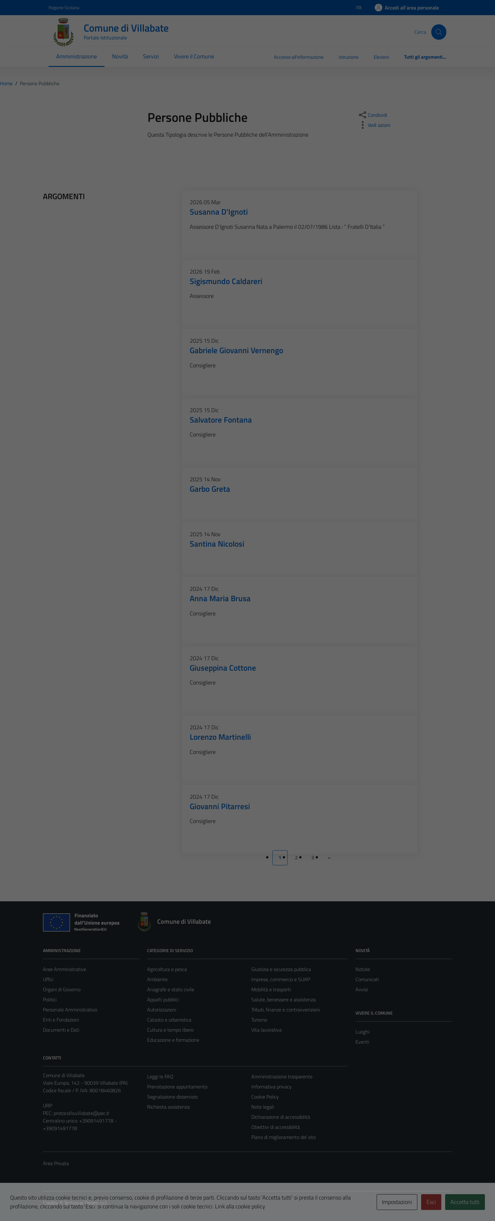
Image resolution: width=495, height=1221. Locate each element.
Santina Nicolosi (217, 543)
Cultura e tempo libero (170, 1030)
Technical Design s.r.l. (86, 1202)
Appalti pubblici (163, 999)
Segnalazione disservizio (172, 1096)
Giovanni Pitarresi (220, 806)
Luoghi (362, 1031)
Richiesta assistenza (168, 1107)
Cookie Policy (265, 1096)
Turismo (259, 1019)
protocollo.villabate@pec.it (81, 1113)
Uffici (48, 979)
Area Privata (56, 1163)
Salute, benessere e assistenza (283, 999)
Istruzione (349, 57)
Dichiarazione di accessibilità (280, 1117)
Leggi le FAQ (160, 1076)
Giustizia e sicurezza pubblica (281, 969)
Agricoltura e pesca (167, 969)
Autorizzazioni (161, 1009)
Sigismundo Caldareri (226, 281)
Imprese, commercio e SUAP (280, 979)
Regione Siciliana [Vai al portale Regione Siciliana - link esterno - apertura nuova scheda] (64, 7)
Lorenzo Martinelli (220, 737)
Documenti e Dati (61, 1030)
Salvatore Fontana (221, 419)
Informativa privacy (271, 1086)
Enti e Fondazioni (61, 1019)
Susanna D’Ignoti (219, 211)
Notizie (362, 969)
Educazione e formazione (173, 1040)
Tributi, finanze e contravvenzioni (285, 1009)
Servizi (151, 56)
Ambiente (157, 979)
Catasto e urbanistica (169, 1019)
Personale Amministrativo (70, 1009)
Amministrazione (76, 56)
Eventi (362, 1042)
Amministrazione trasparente (282, 1076)
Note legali (262, 1107)
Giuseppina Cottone (223, 667)
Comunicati (367, 979)
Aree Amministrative (64, 969)
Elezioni (381, 57)
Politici (50, 999)
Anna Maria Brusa (220, 598)
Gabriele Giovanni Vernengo (236, 350)
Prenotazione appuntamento (177, 1086)
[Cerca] (438, 31)
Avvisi (361, 989)
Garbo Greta (210, 489)
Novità (120, 56)
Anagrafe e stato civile (170, 989)
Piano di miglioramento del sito (283, 1137)
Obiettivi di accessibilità (275, 1127)
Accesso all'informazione (299, 57)
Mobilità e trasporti (271, 989)
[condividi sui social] (372, 115)
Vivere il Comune (194, 56)
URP (47, 1105)
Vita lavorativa (266, 1030)
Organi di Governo (62, 989)
